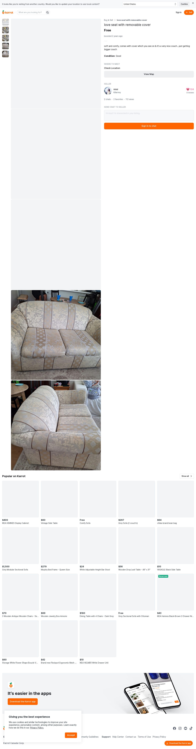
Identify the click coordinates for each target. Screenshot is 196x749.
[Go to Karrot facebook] (174, 728)
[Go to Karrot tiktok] (191, 728)
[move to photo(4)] (5, 46)
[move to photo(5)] (5, 54)
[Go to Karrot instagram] (180, 728)
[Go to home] (7, 12)
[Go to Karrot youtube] (185, 728)
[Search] (47, 12)
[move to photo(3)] (5, 38)
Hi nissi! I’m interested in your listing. (149, 115)
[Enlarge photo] (56, 64)
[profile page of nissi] (108, 91)
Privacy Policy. (37, 727)
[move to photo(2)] (5, 30)
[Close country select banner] (193, 3)
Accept (71, 735)
